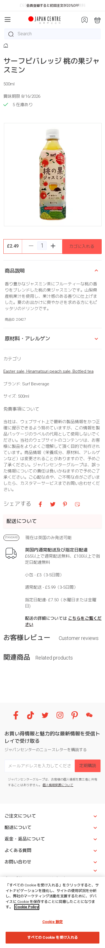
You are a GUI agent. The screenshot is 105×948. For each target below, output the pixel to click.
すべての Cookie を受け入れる (52, 937)
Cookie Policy (26, 907)
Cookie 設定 (52, 922)
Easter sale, (14, 371)
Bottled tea (83, 371)
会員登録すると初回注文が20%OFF (52, 6)
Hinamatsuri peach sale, (49, 371)
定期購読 (87, 765)
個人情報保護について (58, 785)
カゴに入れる (81, 246)
